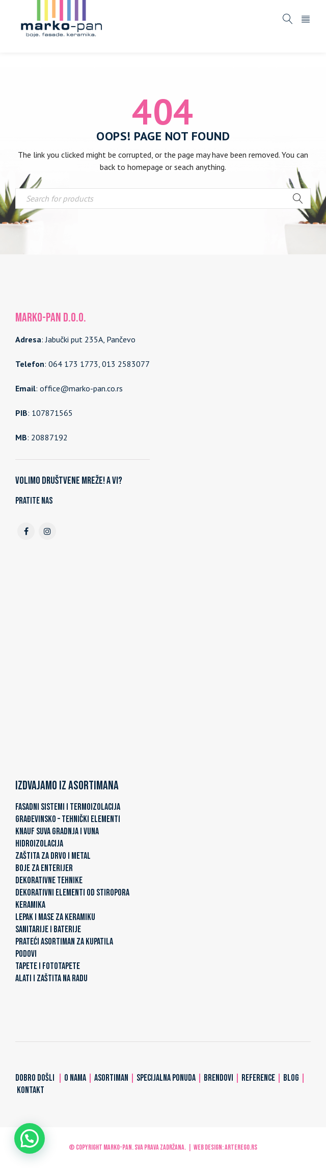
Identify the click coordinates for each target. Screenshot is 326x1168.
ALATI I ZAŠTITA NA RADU (51, 978)
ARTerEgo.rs (241, 1147)
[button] (29, 1138)
